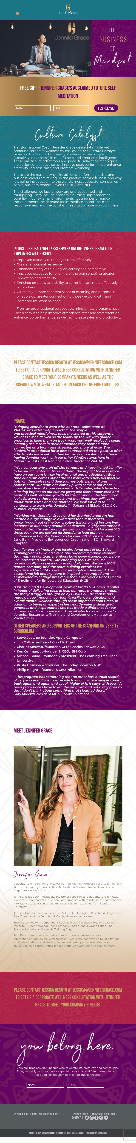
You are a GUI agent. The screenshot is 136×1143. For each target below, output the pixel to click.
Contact (76, 1123)
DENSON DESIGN (48, 1138)
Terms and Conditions (103, 1120)
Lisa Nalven (102, 1138)
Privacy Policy (80, 1120)
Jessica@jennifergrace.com (97, 362)
